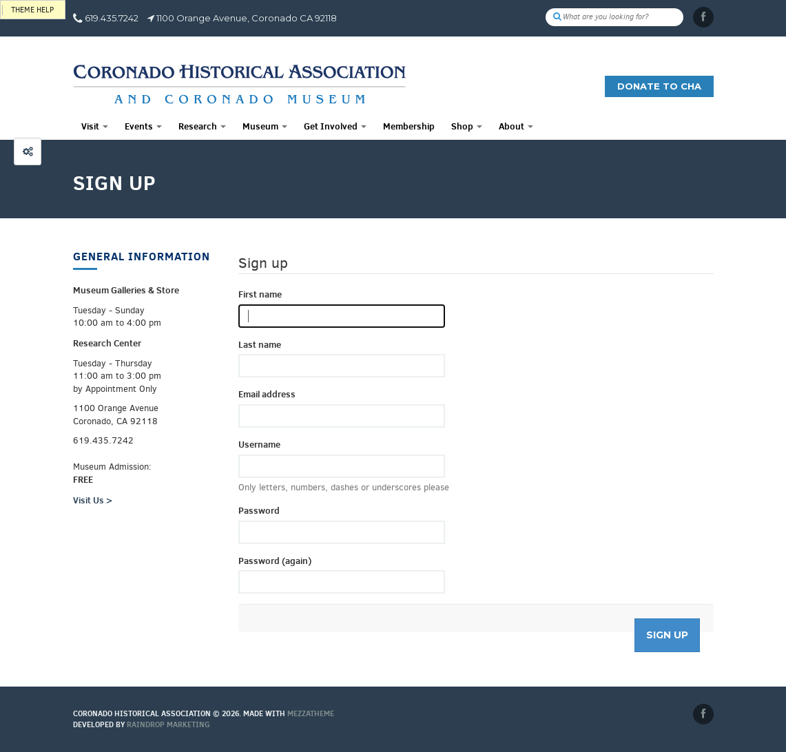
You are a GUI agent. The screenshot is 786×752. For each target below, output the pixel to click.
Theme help (32, 10)
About (516, 126)
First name (260, 294)
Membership (409, 126)
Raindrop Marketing (168, 724)
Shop (466, 126)
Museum (264, 126)
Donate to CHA (659, 86)
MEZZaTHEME (310, 713)
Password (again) (274, 560)
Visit (94, 126)
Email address (267, 394)
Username (259, 444)
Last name (259, 344)
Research (202, 126)
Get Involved (335, 126)
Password (259, 510)
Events (143, 126)
